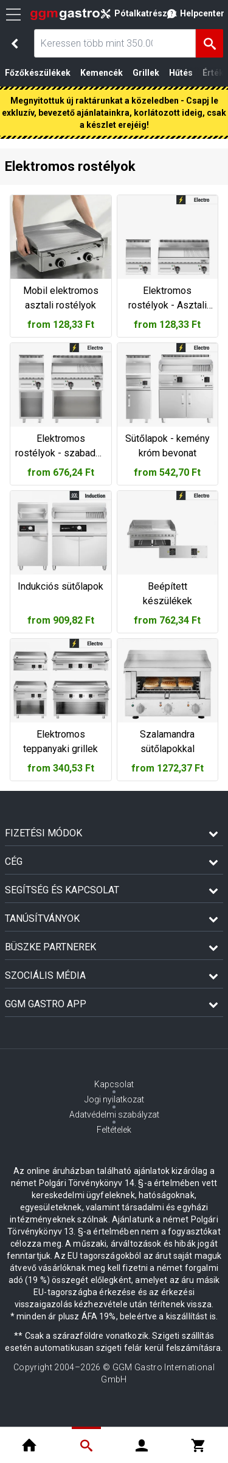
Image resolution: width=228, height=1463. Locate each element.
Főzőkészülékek (38, 73)
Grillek (146, 73)
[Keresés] (209, 43)
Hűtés (181, 73)
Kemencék (101, 73)
